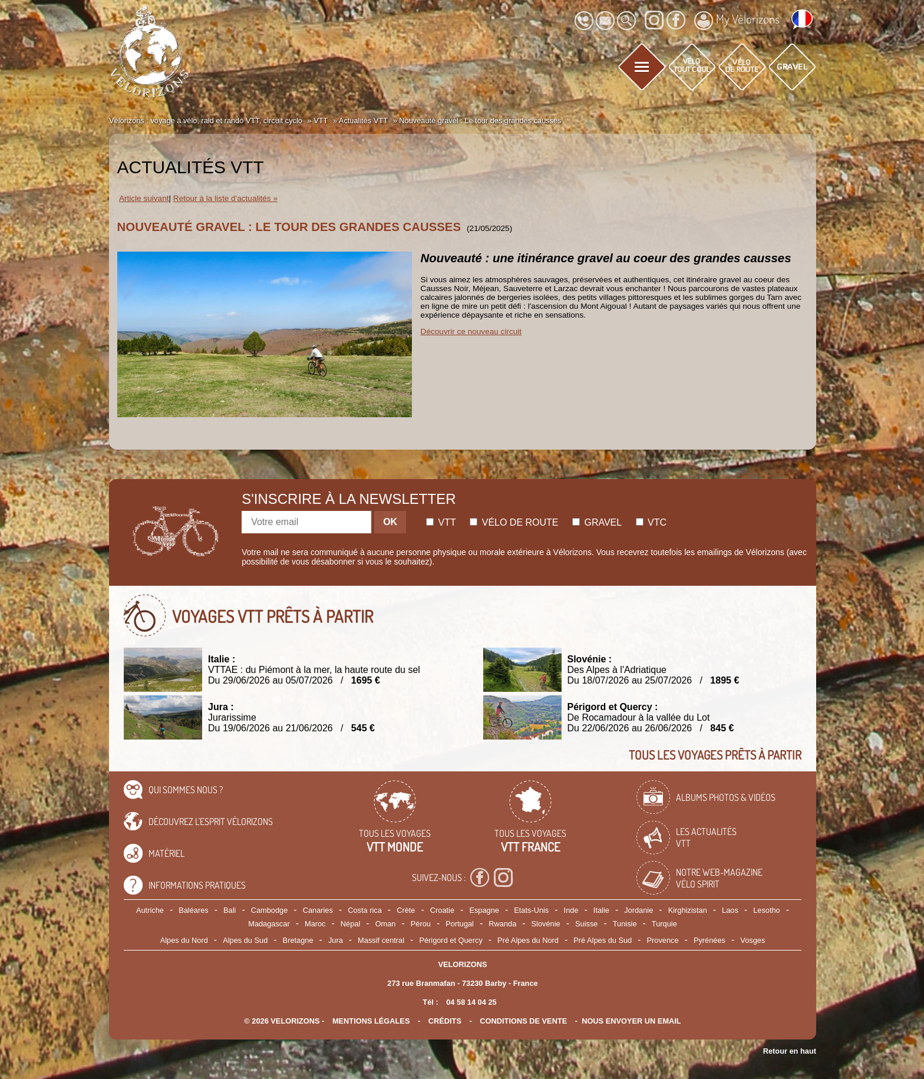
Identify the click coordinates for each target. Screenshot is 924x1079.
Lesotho (766, 910)
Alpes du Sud (245, 940)
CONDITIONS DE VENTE (523, 1021)
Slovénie (546, 923)
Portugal (460, 923)
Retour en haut (789, 1051)
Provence (663, 940)
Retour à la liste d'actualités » (225, 198)
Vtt (441, 522)
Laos (730, 910)
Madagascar (268, 923)
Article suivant (144, 198)
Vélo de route (514, 522)
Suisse (586, 923)
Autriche (150, 910)
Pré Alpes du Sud (602, 940)
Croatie (442, 910)
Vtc (651, 522)
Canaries (318, 910)
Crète (406, 910)
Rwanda (502, 923)
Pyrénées (709, 940)
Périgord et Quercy (450, 940)
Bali (229, 910)
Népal (350, 923)
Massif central (381, 940)
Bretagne (298, 940)
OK (390, 522)
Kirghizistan (687, 910)
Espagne (484, 910)
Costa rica (365, 910)
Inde (571, 910)
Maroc (315, 923)
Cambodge (269, 910)
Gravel (597, 522)
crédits (444, 1021)
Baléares (194, 910)
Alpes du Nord (184, 940)
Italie (601, 910)
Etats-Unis (531, 910)
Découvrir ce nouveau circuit (471, 331)
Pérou (421, 923)
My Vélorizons (737, 20)
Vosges (752, 940)
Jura (335, 940)
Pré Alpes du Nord (528, 940)
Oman (385, 923)
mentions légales (371, 1021)
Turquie (664, 923)
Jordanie (638, 910)
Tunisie (625, 923)
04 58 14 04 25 (471, 1002)
